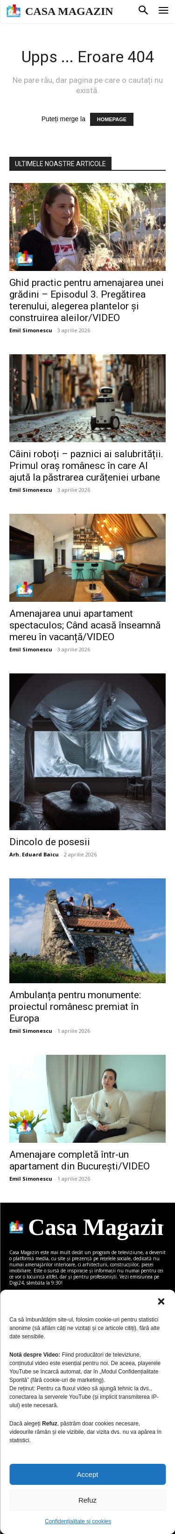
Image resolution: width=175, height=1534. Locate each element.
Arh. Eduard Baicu (34, 854)
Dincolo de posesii (49, 841)
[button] (161, 1301)
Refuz (87, 1500)
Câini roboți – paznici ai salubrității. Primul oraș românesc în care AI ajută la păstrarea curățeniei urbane (86, 465)
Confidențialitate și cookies (78, 1521)
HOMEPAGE (111, 119)
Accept (87, 1474)
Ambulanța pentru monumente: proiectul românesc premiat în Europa (75, 1006)
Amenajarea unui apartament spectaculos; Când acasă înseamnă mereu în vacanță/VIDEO (85, 625)
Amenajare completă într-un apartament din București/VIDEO (79, 1160)
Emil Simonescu (30, 330)
